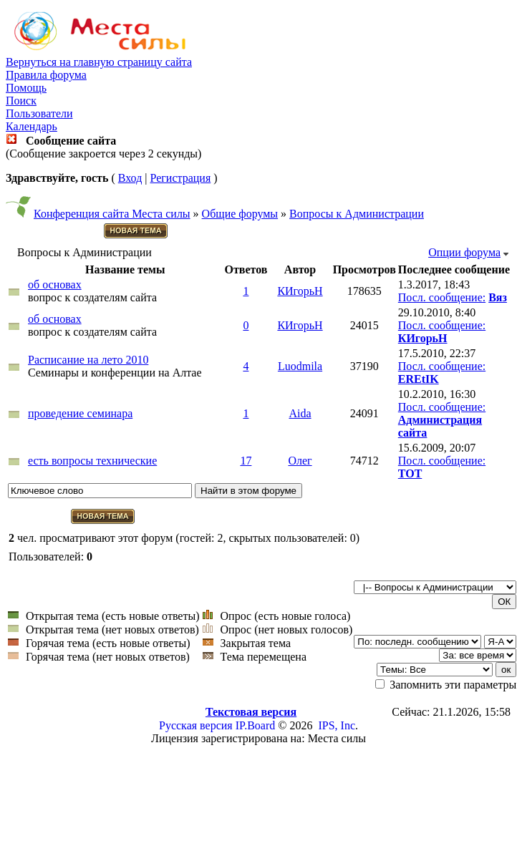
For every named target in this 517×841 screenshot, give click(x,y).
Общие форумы (240, 214)
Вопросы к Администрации (356, 214)
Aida (300, 413)
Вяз (497, 297)
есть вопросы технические (92, 460)
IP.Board (256, 725)
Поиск (21, 100)
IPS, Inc (336, 725)
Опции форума (464, 252)
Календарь (31, 126)
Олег (299, 460)
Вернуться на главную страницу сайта (99, 62)
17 (245, 460)
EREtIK (418, 379)
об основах (55, 284)
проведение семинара (80, 413)
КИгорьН (299, 291)
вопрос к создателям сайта (92, 297)
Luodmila (300, 366)
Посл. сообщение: (441, 297)
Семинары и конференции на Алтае (115, 372)
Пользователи (39, 113)
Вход (130, 178)
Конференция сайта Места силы (112, 214)
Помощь (26, 88)
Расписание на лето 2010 (88, 360)
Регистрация (180, 178)
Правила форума (46, 75)
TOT (410, 473)
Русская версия (196, 725)
